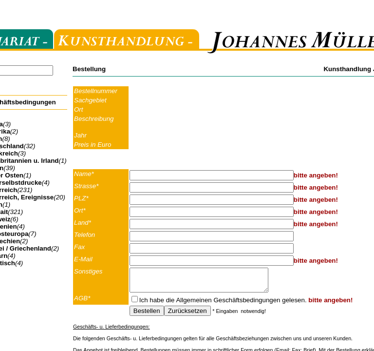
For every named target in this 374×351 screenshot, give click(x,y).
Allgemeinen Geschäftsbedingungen (228, 304)
